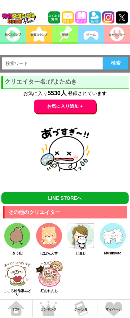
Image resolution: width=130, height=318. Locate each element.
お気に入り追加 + (65, 106)
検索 (116, 63)
